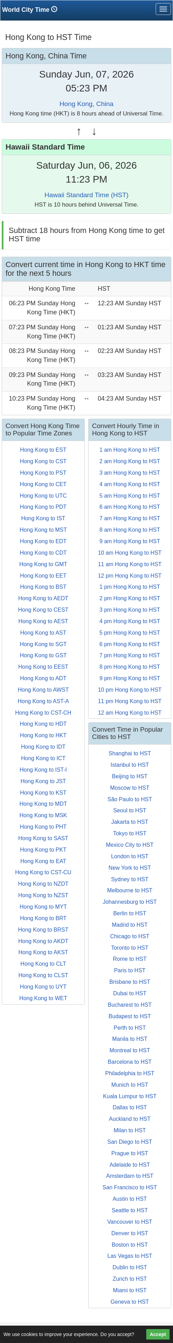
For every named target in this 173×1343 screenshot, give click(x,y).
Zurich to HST (130, 1279)
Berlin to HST (129, 913)
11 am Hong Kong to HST (130, 564)
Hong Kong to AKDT (43, 941)
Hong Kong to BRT (43, 918)
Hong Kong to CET (43, 484)
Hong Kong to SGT (43, 644)
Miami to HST (130, 1290)
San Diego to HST (129, 1142)
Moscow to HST (129, 788)
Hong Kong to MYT (43, 907)
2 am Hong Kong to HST (129, 461)
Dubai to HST (129, 993)
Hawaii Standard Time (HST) (86, 195)
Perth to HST (130, 1028)
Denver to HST (130, 1233)
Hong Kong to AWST (43, 690)
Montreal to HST (129, 1050)
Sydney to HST (130, 879)
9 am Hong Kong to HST (129, 541)
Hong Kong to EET (43, 576)
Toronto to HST (130, 948)
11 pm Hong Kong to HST (130, 701)
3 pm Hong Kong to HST (129, 610)
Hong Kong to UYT (43, 987)
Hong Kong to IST (43, 518)
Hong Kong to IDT (43, 747)
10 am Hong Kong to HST (130, 553)
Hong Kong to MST (43, 530)
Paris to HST (130, 970)
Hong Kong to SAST (43, 838)
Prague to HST (130, 1153)
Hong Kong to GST (43, 655)
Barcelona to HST (129, 1062)
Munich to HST (130, 1085)
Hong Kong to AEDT (43, 598)
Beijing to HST (129, 776)
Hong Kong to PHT (43, 827)
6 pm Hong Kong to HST (129, 644)
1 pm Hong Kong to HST (129, 587)
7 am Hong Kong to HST (129, 518)
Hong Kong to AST (43, 633)
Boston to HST (130, 1245)
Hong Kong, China (86, 103)
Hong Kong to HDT (43, 724)
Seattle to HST (130, 1210)
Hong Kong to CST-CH (43, 713)
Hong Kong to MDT (43, 804)
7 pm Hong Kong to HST (129, 655)
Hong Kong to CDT (43, 553)
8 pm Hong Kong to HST (129, 667)
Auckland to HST (129, 1119)
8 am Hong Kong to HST (129, 530)
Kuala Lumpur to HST (130, 1096)
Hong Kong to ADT (43, 678)
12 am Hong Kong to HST (130, 713)
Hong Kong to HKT (43, 735)
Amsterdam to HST (129, 1176)
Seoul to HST (129, 810)
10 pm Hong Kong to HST (130, 690)
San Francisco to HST (129, 1187)
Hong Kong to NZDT (43, 884)
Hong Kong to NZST (43, 895)
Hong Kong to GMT (43, 564)
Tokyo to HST (129, 833)
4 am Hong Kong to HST (129, 484)
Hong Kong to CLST (43, 975)
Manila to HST (129, 1039)
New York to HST (130, 868)
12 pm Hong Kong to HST (130, 576)
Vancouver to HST (130, 1222)
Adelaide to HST (129, 1165)
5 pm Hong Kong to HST (129, 633)
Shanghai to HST (130, 753)
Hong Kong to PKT (43, 850)
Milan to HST (130, 1130)
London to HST (130, 856)
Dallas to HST (130, 1107)
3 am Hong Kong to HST (129, 473)
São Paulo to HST (129, 799)
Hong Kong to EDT (43, 541)
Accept (158, 1334)
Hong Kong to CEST (43, 610)
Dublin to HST (130, 1267)
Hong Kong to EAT (43, 861)
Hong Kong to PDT (43, 507)
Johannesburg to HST (130, 902)
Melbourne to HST (130, 890)
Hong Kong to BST (43, 587)
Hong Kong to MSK (43, 815)
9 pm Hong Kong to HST (129, 678)
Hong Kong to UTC (43, 496)
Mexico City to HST (130, 845)
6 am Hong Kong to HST (129, 507)
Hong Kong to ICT (43, 758)
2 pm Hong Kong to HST (129, 598)
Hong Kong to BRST (43, 930)
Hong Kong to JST (43, 781)
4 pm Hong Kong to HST (129, 621)
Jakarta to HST (129, 822)
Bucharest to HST (129, 1005)
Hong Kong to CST (43, 461)
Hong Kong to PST (43, 473)
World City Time (31, 9)
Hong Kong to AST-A (43, 701)
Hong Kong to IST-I (43, 770)
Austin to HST (130, 1199)
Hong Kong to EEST (43, 667)
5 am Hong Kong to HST (129, 496)
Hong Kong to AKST (43, 952)
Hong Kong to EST (43, 450)
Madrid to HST (130, 925)
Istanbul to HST (129, 765)
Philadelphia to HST (129, 1073)
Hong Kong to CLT (43, 964)
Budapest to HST (130, 1016)
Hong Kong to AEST (43, 621)
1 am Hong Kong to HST (129, 450)
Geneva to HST (129, 1302)
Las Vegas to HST (129, 1256)
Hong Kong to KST (43, 793)
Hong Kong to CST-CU (43, 872)
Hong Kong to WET (43, 998)
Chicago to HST (129, 936)
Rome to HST (130, 959)
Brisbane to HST (129, 982)
